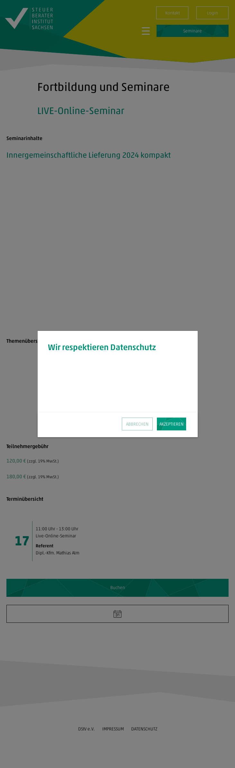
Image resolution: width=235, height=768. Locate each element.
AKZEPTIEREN (171, 424)
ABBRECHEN (137, 424)
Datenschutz (115, 398)
